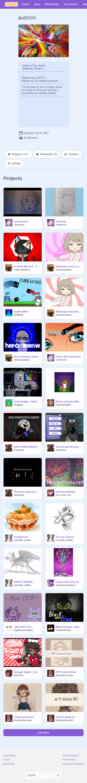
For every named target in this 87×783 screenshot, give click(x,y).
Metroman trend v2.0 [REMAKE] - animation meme (69, 266)
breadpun (18, 405)
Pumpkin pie (21, 537)
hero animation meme (26, 356)
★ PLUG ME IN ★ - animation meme (27, 266)
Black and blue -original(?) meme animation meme (69, 627)
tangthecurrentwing (23, 630)
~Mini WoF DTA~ (23, 627)
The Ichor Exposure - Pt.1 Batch (27, 491)
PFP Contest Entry (66, 672)
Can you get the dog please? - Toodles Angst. (69, 446)
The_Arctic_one (63, 495)
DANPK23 (18, 315)
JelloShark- (19, 450)
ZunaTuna (18, 675)
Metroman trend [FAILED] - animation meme (69, 311)
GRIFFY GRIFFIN (23, 582)
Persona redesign (66, 491)
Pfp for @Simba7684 (67, 401)
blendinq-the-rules (64, 675)
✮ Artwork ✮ (21, 221)
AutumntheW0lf (63, 405)
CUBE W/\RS (21, 311)
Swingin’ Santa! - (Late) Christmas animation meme (27, 672)
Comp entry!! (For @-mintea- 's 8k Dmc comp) (69, 582)
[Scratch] (11, 4)
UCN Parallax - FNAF (25, 401)
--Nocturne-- (19, 225)
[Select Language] (43, 775)
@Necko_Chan (31, 68)
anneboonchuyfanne (65, 585)
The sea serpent (65, 537)
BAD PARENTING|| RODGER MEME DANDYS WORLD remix (27, 446)
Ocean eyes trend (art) (68, 356)
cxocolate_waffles (22, 540)
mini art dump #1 (65, 717)
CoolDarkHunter (63, 630)
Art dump (61, 221)
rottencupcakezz (22, 270)
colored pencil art (24, 717)
